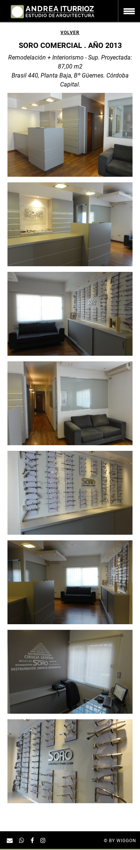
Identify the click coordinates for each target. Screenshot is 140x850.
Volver (70, 32)
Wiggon (126, 840)
